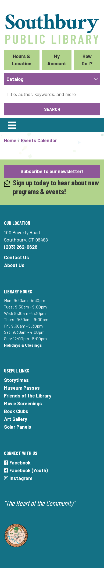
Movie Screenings (23, 403)
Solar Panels (17, 427)
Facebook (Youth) (26, 470)
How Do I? (87, 59)
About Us (14, 265)
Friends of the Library (27, 396)
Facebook (17, 463)
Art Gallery (15, 419)
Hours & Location (21, 59)
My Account (56, 59)
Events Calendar (39, 140)
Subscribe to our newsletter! (52, 171)
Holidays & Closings (23, 344)
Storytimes (16, 380)
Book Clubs (16, 411)
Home (10, 140)
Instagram (18, 478)
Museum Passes (22, 388)
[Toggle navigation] (11, 125)
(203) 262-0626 (20, 247)
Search (52, 109)
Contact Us (16, 257)
